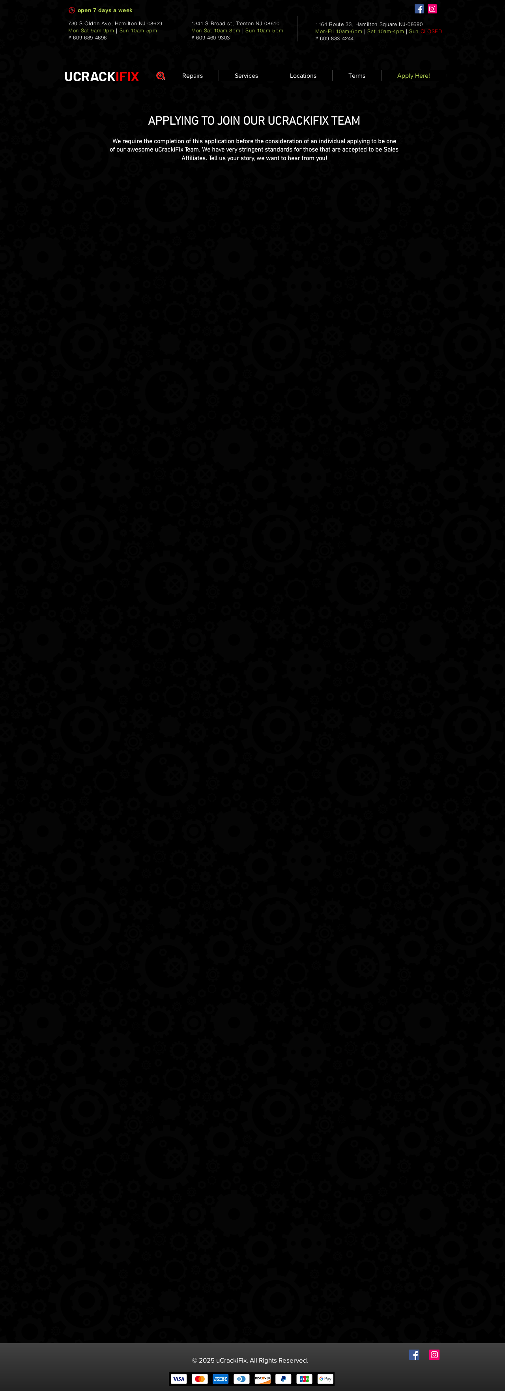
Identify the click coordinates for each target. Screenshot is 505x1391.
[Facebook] (419, 8)
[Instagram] (432, 8)
